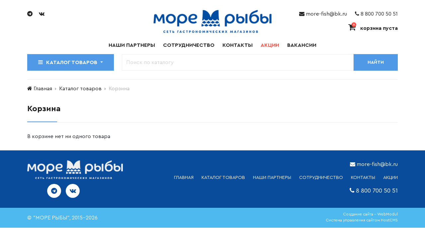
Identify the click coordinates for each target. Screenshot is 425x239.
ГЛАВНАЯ (184, 177)
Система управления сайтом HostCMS (362, 220)
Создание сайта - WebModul (370, 214)
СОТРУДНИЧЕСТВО (321, 177)
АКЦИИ (390, 177)
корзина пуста (373, 28)
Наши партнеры (132, 45)
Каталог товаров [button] (68, 62)
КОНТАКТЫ (363, 177)
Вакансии (301, 45)
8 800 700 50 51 (376, 14)
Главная (43, 88)
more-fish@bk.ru (323, 14)
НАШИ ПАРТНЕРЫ (272, 177)
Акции (270, 45)
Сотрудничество (188, 45)
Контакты (237, 45)
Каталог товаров (80, 88)
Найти (376, 62)
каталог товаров (223, 177)
